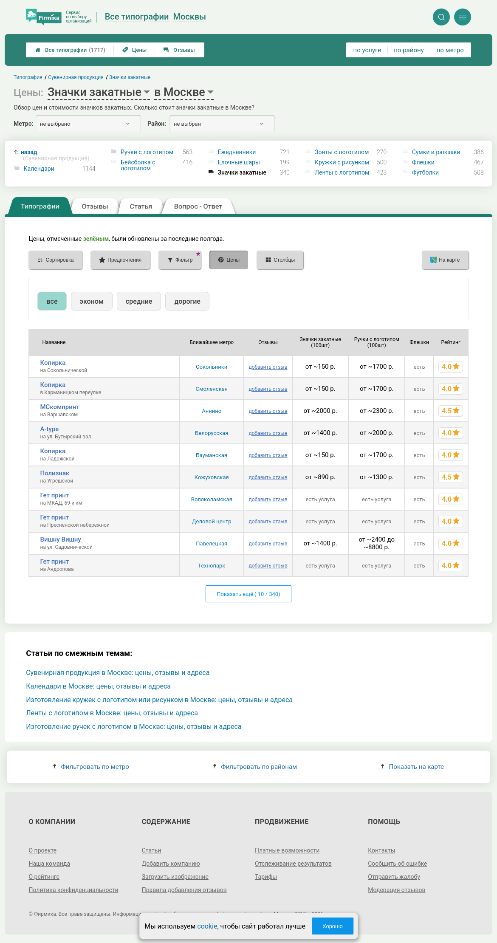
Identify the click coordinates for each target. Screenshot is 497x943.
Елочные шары (239, 162)
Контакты (381, 850)
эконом (92, 301)
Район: (156, 123)
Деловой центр (212, 521)
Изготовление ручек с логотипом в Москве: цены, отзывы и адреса (133, 727)
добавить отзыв (267, 367)
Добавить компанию (171, 863)
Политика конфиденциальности (73, 890)
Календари (39, 169)
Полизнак (54, 473)
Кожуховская (212, 477)
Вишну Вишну (60, 539)
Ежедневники (237, 152)
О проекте (42, 850)
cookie (207, 926)
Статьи (151, 850)
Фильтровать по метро (91, 767)
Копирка (52, 363)
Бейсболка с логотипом (138, 165)
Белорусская (211, 433)
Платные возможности (287, 850)
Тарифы (266, 876)
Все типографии (70, 50)
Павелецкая (211, 543)
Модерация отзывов (396, 890)
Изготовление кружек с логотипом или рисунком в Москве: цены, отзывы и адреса (159, 700)
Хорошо (332, 926)
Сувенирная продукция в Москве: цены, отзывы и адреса (117, 673)
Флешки (423, 162)
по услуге (367, 50)
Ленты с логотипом (342, 172)
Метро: (23, 123)
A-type (49, 429)
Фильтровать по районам (255, 767)
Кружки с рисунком (342, 162)
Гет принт (54, 495)
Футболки (425, 172)
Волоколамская (211, 499)
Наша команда (49, 863)
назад (55, 155)
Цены (134, 50)
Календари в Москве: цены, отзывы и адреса (98, 686)
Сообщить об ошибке (397, 863)
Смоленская (212, 389)
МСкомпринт (59, 407)
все (51, 301)
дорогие (187, 301)
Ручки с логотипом (147, 152)
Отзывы (179, 50)
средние (139, 301)
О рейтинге (43, 876)
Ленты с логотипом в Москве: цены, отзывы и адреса (112, 713)
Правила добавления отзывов (184, 890)
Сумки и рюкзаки (436, 152)
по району (409, 50)
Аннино (211, 411)
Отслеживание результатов (293, 863)
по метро (450, 50)
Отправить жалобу (394, 876)
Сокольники (211, 367)
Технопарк (211, 565)
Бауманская (211, 455)
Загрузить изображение (175, 876)
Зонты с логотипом (342, 152)
